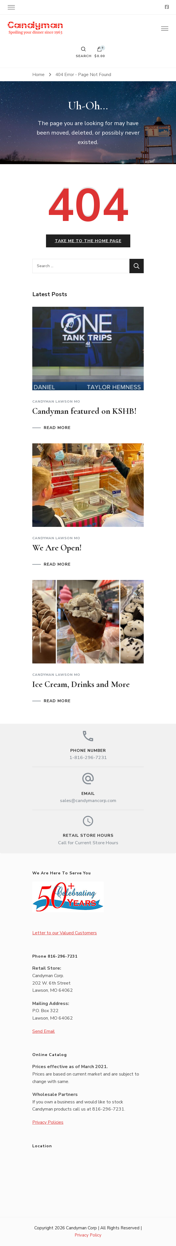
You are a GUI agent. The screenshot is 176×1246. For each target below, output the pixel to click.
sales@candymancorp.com (88, 800)
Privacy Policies (47, 1122)
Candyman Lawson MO (56, 401)
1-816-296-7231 (88, 757)
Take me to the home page (88, 241)
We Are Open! (57, 547)
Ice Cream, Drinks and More (81, 684)
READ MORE (57, 428)
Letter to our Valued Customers (64, 933)
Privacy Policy (88, 1235)
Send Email (43, 1031)
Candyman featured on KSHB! (84, 411)
